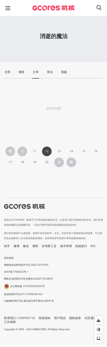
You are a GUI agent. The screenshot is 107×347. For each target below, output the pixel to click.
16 (95, 151)
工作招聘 (10, 322)
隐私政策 (75, 318)
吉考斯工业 (49, 246)
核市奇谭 (66, 246)
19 (34, 162)
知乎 (7, 246)
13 (59, 151)
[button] (98, 320)
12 (46, 151)
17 (10, 162)
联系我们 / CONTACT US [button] (19, 318)
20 (46, 162)
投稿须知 (44, 318)
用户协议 (60, 318)
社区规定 (90, 318)
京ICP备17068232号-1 (16, 271)
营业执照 (9, 258)
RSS (93, 246)
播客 (35, 246)
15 (83, 151)
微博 (16, 246)
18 (22, 162)
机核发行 (81, 246)
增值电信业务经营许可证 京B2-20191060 (26, 265)
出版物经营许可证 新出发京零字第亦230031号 (29, 300)
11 (34, 151)
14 (71, 151)
